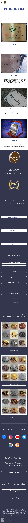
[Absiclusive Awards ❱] (14, 262)
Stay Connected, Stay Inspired (14, 429)
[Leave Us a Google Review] (14, 491)
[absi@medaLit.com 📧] (14, 217)
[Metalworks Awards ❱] (14, 282)
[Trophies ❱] (14, 271)
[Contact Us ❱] (14, 231)
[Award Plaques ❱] (14, 267)
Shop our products (13, 255)
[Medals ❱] (14, 278)
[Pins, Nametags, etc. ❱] (14, 293)
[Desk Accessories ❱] (14, 287)
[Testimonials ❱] (14, 418)
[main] (14, 8)
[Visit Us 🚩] (14, 244)
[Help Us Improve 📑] (14, 473)
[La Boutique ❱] (14, 303)
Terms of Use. (16, 520)
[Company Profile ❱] (14, 350)
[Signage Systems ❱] (14, 298)
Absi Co (14, 169)
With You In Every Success (14, 173)
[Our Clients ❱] (14, 384)
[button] (2, 2)
